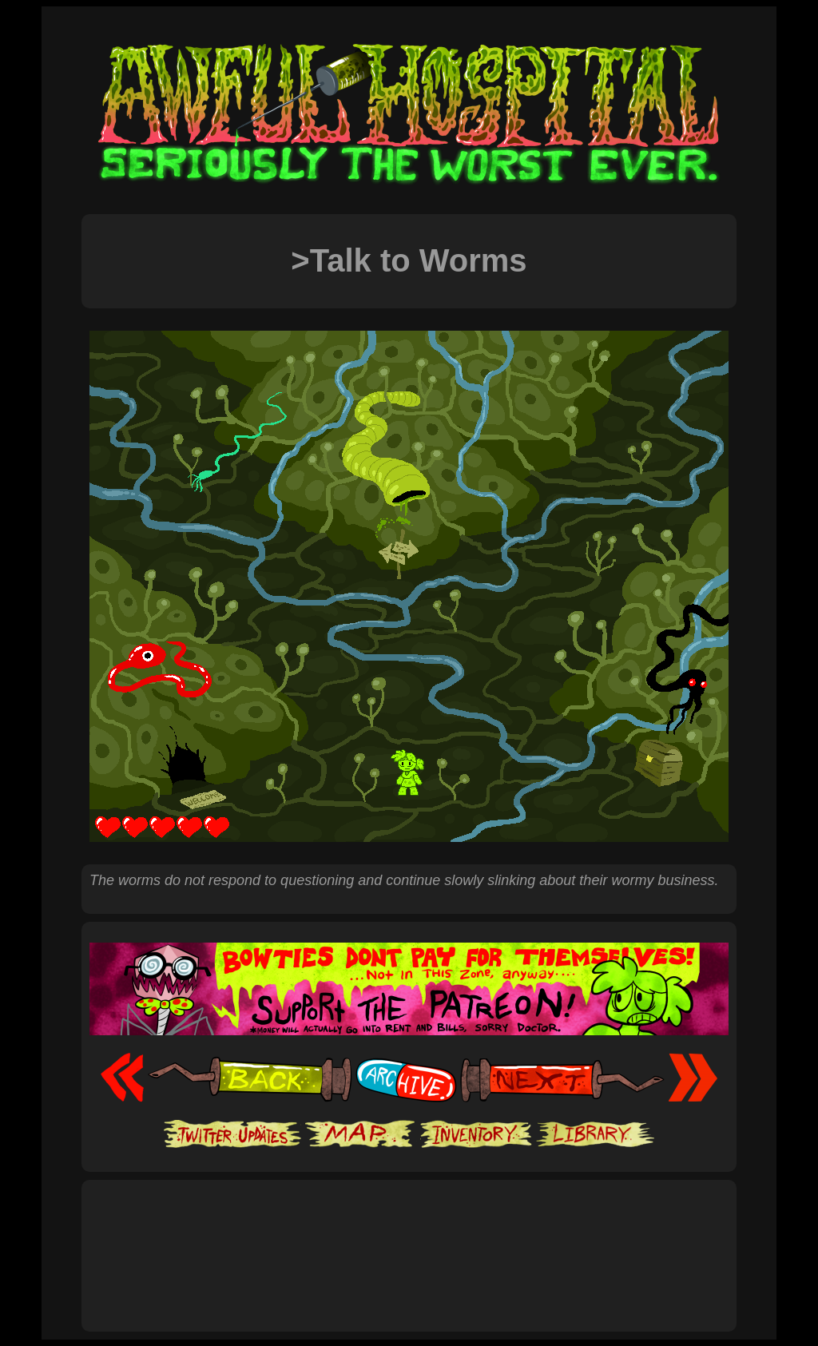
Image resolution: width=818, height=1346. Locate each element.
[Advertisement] (409, 1238)
